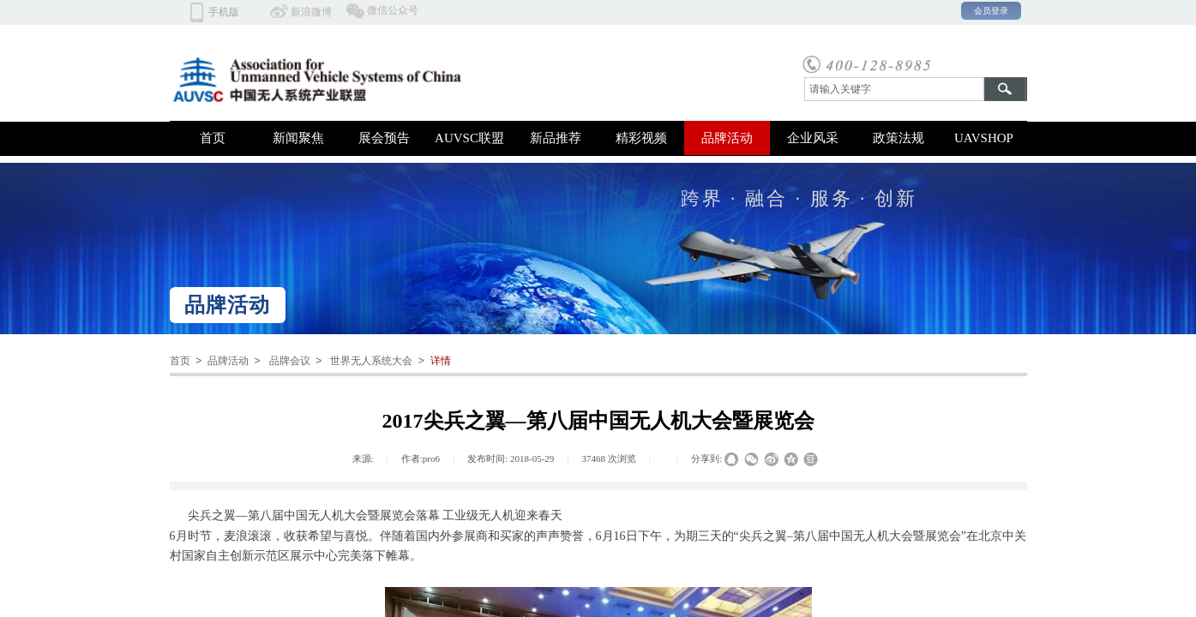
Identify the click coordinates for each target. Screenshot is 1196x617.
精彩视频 (641, 138)
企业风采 (812, 138)
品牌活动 (727, 138)
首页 (212, 138)
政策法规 (898, 138)
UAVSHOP (983, 138)
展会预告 (384, 138)
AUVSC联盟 (469, 138)
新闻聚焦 (298, 138)
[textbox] (894, 89)
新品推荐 (555, 138)
